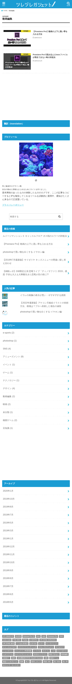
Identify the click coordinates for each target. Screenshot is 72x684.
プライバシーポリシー (13, 205)
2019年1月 (8, 538)
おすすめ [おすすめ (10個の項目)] (33, 644)
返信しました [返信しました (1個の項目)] (36, 662)
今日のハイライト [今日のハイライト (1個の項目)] (40, 654)
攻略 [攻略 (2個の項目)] (46, 658)
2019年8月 (8, 506)
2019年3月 (8, 530)
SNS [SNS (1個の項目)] (61, 636)
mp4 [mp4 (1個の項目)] (43, 636)
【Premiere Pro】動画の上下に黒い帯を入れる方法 (28, 244)
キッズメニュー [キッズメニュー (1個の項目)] (52, 644)
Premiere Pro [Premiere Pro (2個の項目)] (52, 636)
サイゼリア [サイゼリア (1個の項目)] (60, 647)
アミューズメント (13, 356)
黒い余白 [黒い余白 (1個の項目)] (57, 662)
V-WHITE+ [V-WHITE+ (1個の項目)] (34, 640)
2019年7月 (8, 514)
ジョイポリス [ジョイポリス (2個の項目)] (8, 651)
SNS (7, 348)
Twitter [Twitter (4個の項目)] (25, 640)
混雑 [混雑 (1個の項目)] (21, 662)
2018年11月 (9, 554)
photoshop (10, 340)
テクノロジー (11, 380)
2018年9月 (8, 570)
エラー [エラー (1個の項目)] (41, 644)
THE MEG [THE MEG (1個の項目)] (17, 640)
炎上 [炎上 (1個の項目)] (27, 662)
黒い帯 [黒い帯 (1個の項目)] (65, 662)
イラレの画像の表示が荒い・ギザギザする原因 (43, 295)
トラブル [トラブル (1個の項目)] (37, 651)
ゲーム (8, 372)
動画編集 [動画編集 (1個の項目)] (64, 654)
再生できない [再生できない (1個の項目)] (54, 654)
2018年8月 (8, 578)
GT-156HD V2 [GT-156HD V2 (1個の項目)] (8, 636)
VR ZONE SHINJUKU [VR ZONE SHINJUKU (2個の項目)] (48, 640)
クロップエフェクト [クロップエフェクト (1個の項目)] (46, 647)
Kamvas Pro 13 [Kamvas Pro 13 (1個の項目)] (28, 636)
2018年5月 (8, 602)
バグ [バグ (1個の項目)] (53, 651)
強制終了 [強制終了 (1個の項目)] (6, 658)
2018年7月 (8, 586)
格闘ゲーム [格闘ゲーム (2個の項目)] (54, 658)
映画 (7, 404)
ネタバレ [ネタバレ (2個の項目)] (46, 651)
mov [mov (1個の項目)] (38, 636)
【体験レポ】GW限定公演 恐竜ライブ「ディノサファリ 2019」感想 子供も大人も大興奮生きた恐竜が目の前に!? (35, 273)
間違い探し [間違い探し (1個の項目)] (47, 662)
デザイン (9, 388)
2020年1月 (8, 491)
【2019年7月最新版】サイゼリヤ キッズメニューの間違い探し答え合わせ (34, 261)
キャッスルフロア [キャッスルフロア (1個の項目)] (9, 647)
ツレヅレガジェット (34, 680)
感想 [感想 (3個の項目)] (13, 658)
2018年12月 (9, 546)
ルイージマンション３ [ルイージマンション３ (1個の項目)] (23, 654)
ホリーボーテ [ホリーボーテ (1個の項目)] (62, 651)
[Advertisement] (22, 96)
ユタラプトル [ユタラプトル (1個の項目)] (8, 654)
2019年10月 (9, 499)
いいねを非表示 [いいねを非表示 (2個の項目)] (22, 644)
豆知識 (8, 428)
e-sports (8, 332)
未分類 (8, 412)
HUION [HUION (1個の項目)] (18, 636)
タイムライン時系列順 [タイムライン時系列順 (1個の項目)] (23, 651)
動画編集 (9, 396)
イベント (9, 364)
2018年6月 (8, 594)
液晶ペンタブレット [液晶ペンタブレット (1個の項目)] (10, 662)
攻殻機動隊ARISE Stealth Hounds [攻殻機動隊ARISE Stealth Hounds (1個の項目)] (30, 658)
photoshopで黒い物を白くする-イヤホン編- (24, 252)
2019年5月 (8, 522)
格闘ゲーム (10, 420)
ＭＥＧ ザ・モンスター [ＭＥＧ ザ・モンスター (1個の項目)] (11, 665)
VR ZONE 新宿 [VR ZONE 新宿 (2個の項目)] (8, 644)
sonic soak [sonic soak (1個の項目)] (7, 640)
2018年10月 (9, 562)
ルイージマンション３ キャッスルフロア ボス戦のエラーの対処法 (35, 236)
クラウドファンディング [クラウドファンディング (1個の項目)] (27, 647)
